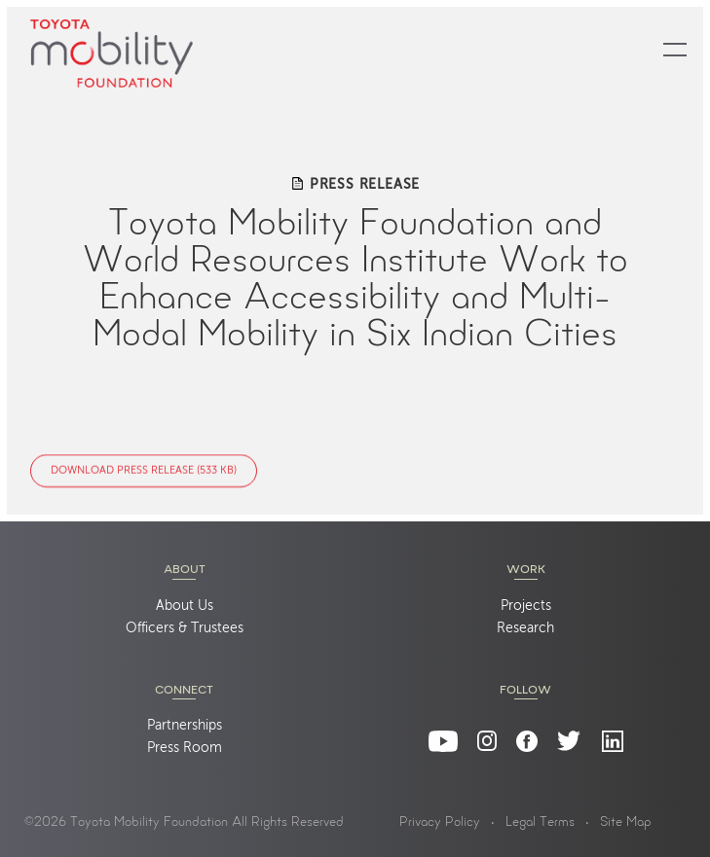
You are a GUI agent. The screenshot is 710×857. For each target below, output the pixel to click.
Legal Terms (540, 823)
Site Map (626, 823)
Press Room (184, 748)
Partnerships (184, 725)
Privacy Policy (439, 823)
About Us (184, 606)
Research (525, 628)
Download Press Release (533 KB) (144, 471)
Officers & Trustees (184, 628)
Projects (526, 606)
